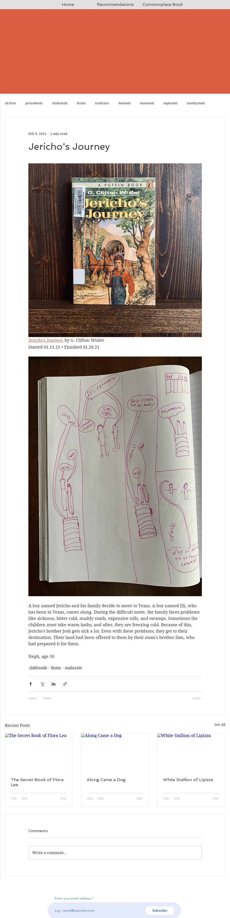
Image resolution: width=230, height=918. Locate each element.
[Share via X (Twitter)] (42, 684)
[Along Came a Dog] (115, 753)
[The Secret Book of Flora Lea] (39, 753)
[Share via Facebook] (30, 684)
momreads (147, 103)
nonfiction (102, 103)
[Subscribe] (159, 910)
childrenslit (60, 103)
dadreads (124, 103)
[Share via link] (65, 684)
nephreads (170, 103)
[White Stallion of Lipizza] (191, 753)
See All (220, 724)
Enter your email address (73, 898)
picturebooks (34, 103)
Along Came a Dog (106, 779)
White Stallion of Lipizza (188, 779)
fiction (81, 103)
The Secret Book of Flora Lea (37, 782)
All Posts (10, 103)
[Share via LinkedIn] (53, 684)
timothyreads (196, 103)
